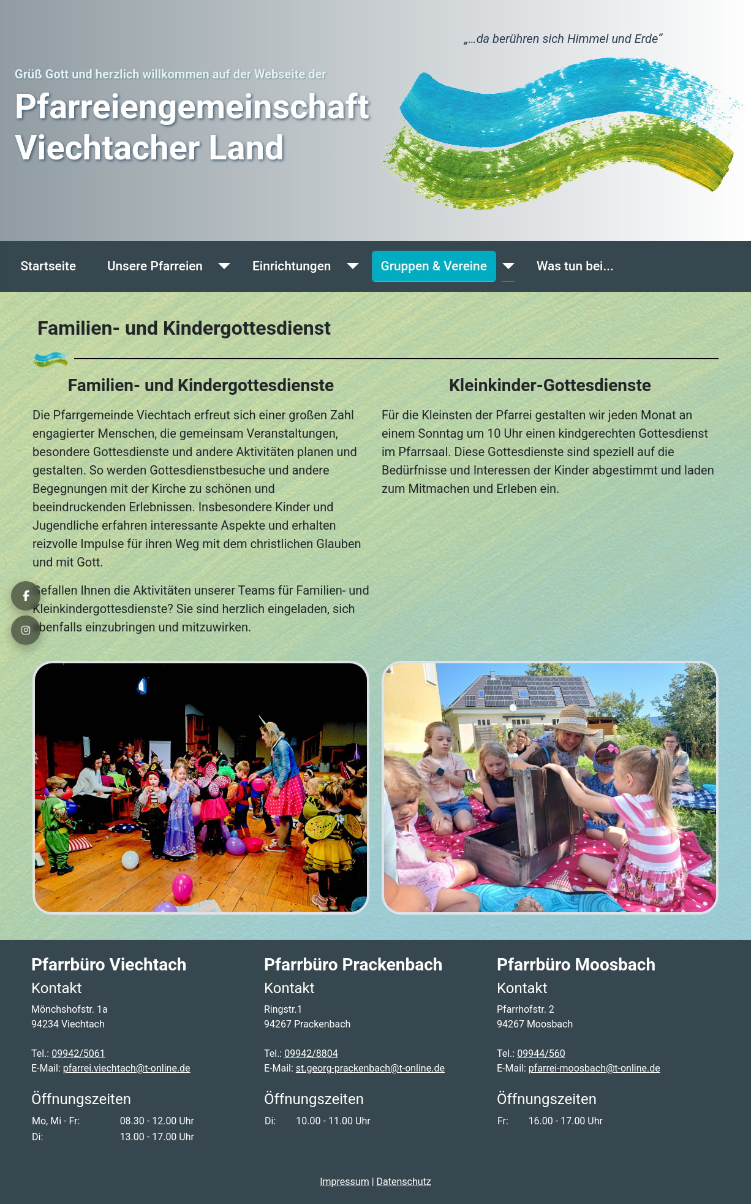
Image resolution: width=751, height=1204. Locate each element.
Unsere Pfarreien (155, 266)
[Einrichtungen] (349, 266)
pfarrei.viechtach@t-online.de (127, 1068)
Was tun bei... (575, 266)
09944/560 (541, 1053)
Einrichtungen (291, 266)
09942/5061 (78, 1053)
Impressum (344, 1181)
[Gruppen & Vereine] (505, 266)
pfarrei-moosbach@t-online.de (594, 1068)
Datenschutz (404, 1181)
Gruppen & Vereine (434, 266)
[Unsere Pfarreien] (221, 266)
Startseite (48, 266)
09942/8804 (311, 1053)
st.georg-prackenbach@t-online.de (370, 1068)
